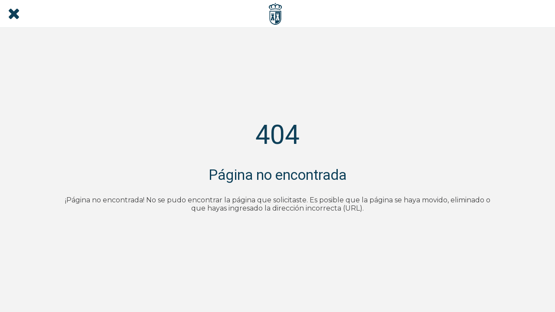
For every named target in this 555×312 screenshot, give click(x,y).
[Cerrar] (14, 14)
